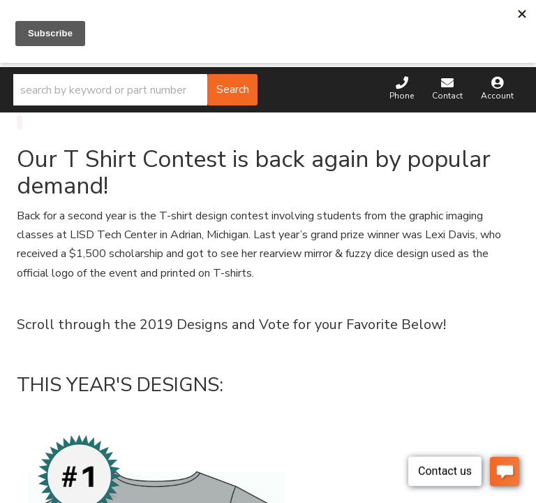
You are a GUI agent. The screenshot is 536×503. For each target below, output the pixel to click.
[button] (135, 89)
